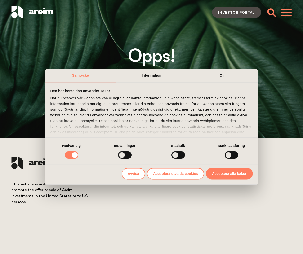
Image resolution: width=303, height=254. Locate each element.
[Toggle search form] (271, 12)
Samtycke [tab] (80, 75)
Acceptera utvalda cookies (175, 173)
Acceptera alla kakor (229, 173)
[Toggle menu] (286, 12)
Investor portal (236, 12)
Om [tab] (222, 75)
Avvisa (133, 173)
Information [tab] (151, 75)
